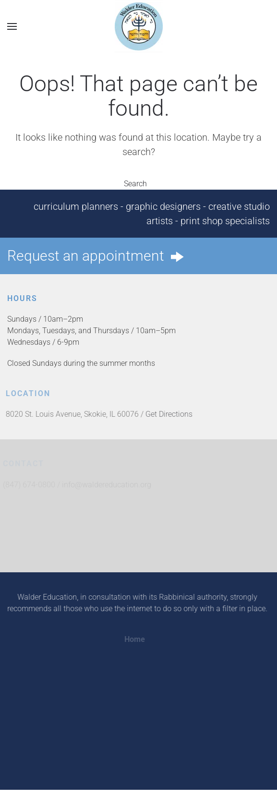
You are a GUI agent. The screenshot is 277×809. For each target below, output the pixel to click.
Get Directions (167, 414)
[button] (12, 26)
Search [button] (139, 183)
